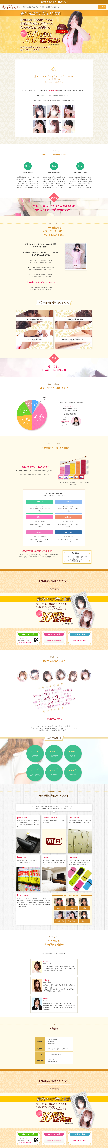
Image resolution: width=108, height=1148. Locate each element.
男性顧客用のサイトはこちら (53, 2)
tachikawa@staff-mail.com (54, 640)
